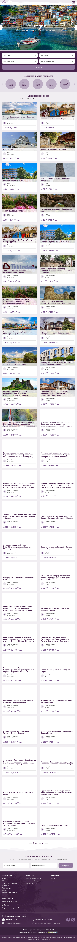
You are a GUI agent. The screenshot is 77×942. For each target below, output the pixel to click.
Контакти (5, 890)
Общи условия (7, 881)
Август (52, 84)
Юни (25, 84)
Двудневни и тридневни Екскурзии (10, 904)
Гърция (38, 26)
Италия (53, 878)
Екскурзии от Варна (33, 883)
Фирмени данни (7, 888)
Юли (38, 84)
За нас (4, 878)
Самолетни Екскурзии (33, 878)
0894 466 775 (11, 919)
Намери (38, 67)
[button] (75, 27)
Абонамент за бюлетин (10, 893)
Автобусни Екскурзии (33, 881)
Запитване (5, 886)
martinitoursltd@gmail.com (14, 923)
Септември (66, 84)
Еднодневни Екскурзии (9, 901)
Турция (53, 881)
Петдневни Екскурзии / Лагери (12, 908)
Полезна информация (9, 883)
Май (11, 84)
